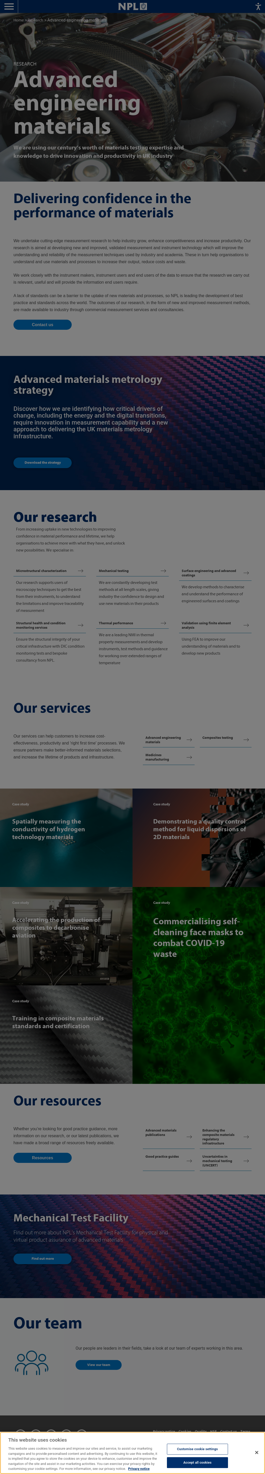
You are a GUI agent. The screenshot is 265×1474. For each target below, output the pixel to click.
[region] (132, 1453)
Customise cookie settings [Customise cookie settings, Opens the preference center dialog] (197, 1449)
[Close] (256, 1452)
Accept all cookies (197, 1462)
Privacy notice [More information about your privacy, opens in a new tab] (139, 1469)
